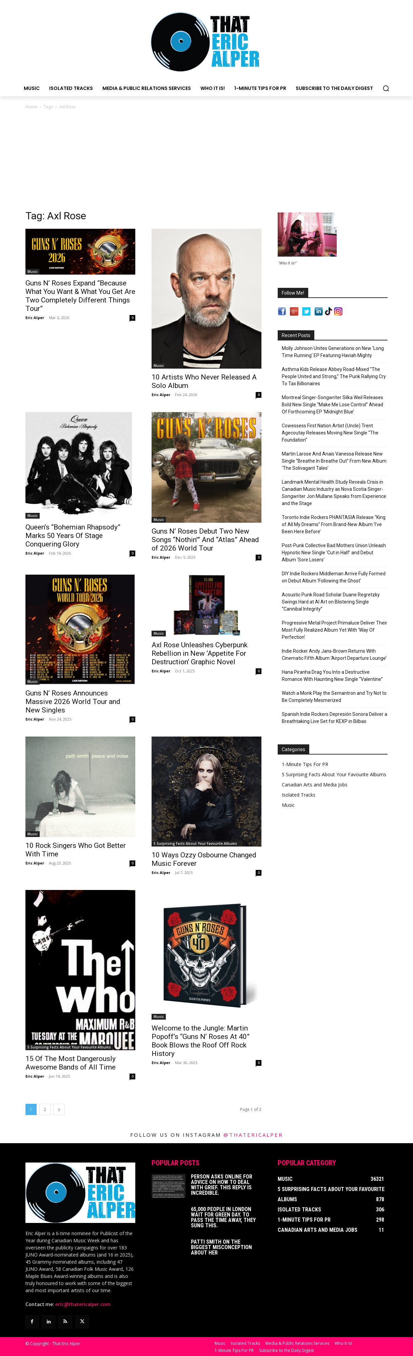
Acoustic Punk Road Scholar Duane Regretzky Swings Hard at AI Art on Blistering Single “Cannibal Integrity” (331, 602)
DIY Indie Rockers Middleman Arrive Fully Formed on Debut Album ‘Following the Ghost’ (334, 577)
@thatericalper (253, 1134)
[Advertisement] (206, 161)
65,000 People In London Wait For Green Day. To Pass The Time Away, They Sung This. (223, 1217)
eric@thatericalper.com (83, 1304)
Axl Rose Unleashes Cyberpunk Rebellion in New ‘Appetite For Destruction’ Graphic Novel (200, 653)
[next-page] (59, 1109)
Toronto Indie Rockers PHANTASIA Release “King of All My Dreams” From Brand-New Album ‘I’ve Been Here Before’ (334, 524)
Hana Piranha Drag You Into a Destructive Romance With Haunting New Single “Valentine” (332, 675)
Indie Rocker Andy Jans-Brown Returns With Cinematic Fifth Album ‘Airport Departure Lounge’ (334, 654)
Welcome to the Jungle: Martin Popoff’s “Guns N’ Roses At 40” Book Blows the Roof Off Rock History (201, 1041)
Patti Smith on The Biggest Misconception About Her (221, 1247)
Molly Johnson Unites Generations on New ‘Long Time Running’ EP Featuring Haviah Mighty (333, 352)
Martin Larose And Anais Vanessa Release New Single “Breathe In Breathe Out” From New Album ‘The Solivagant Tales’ (334, 461)
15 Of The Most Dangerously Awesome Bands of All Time (70, 1063)
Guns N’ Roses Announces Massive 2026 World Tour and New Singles (72, 701)
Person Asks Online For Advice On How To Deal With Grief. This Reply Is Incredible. (221, 1184)
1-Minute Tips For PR (305, 764)
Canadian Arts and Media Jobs (315, 784)
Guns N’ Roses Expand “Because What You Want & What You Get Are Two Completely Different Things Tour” (80, 296)
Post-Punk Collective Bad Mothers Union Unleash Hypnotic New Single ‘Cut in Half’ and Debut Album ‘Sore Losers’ (334, 552)
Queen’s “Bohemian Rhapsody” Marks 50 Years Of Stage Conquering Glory (72, 535)
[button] (386, 88)
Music (32, 271)
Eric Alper (34, 317)
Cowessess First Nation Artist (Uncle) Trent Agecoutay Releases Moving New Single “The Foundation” (330, 433)
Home (31, 107)
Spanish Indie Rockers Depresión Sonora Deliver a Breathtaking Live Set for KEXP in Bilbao (334, 717)
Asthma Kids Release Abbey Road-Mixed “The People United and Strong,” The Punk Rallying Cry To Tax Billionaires (334, 376)
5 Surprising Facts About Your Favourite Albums (195, 843)
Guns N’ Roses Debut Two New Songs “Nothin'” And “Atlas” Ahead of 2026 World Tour (205, 539)
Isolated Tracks (298, 795)
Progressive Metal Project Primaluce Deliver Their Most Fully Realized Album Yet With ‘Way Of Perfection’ (334, 630)
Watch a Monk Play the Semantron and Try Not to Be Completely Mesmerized (334, 696)
